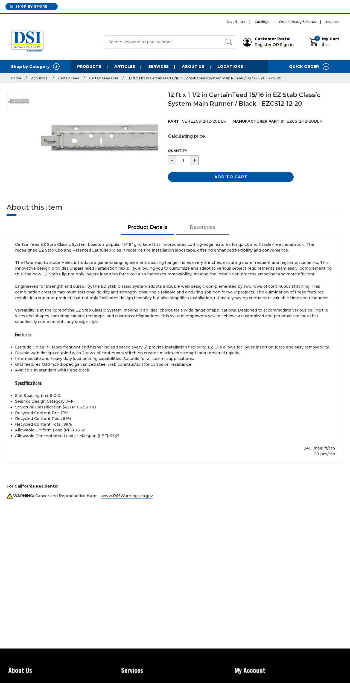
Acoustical (39, 78)
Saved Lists (236, 22)
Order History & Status (297, 22)
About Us (193, 66)
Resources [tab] (202, 227)
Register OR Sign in (274, 44)
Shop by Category (35, 66)
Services (158, 66)
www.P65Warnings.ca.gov (127, 495)
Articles (124, 66)
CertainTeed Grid (103, 78)
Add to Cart (230, 176)
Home (16, 78)
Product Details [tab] (148, 227)
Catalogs (262, 22)
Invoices (332, 22)
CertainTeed (68, 78)
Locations (230, 66)
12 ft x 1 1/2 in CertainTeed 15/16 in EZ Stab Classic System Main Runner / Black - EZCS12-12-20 (204, 78)
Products (89, 66)
